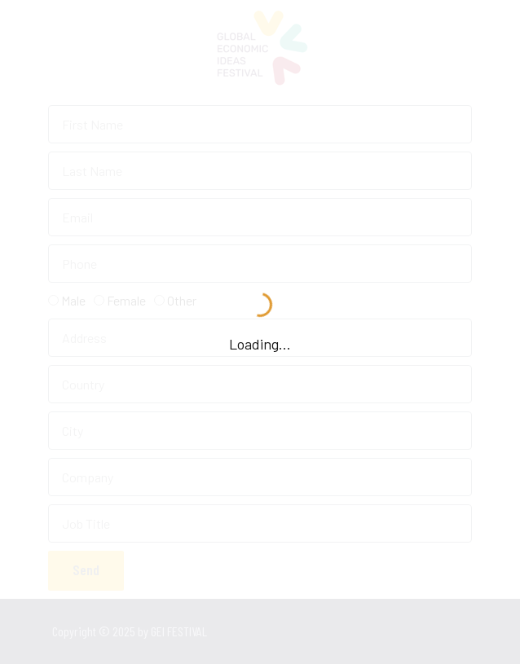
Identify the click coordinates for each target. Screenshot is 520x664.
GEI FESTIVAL (218, 631)
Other (181, 300)
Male (73, 300)
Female (126, 300)
